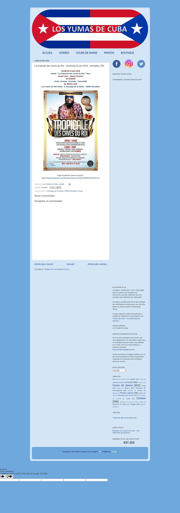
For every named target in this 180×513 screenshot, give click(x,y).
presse (141, 393)
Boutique (127, 53)
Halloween (138, 388)
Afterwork (115, 379)
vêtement (115, 404)
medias (139, 390)
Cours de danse (87, 53)
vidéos (124, 404)
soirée (128, 399)
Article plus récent (43, 264)
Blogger (114, 452)
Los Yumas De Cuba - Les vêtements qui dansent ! (127, 318)
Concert (129, 382)
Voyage (133, 404)
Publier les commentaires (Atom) (57, 269)
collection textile (117, 382)
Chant (141, 379)
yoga (141, 404)
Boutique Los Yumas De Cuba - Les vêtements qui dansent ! (125, 432)
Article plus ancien (97, 264)
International (117, 390)
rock (139, 395)
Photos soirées (127, 393)
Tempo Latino (139, 402)
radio (114, 395)
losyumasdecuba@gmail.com (123, 350)
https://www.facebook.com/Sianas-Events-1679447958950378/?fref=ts (71, 178)
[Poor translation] (9, 477)
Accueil (47, 53)
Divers (127, 388)
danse (118, 388)
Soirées (64, 53)
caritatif (132, 379)
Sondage (122, 402)
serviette (118, 398)
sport (130, 402)
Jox (100, 452)
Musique (115, 393)
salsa (144, 395)
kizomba (130, 390)
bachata (123, 379)
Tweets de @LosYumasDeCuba (124, 418)
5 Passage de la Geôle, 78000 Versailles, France (64, 191)
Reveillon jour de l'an (126, 395)
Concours (141, 382)
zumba (114, 406)
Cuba (144, 386)
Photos (109, 53)
